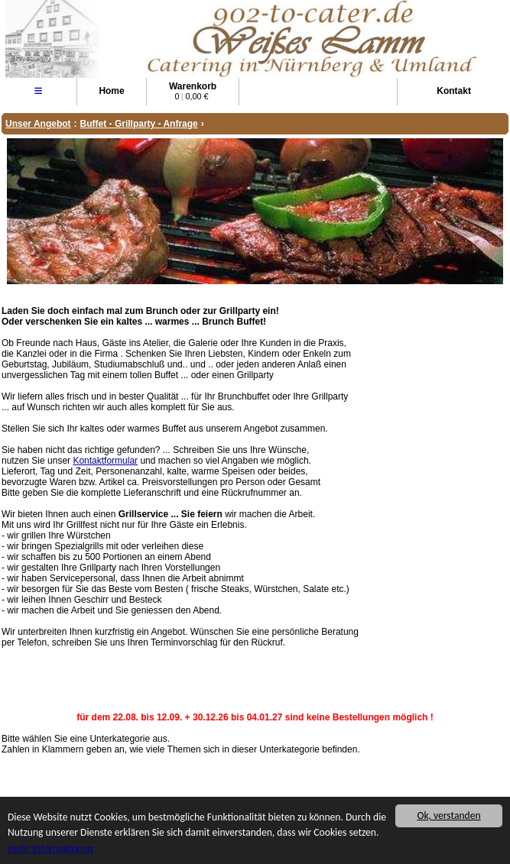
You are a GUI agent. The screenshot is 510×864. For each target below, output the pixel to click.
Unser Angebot (38, 123)
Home (111, 91)
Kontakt (454, 91)
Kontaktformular (105, 460)
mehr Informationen (50, 849)
